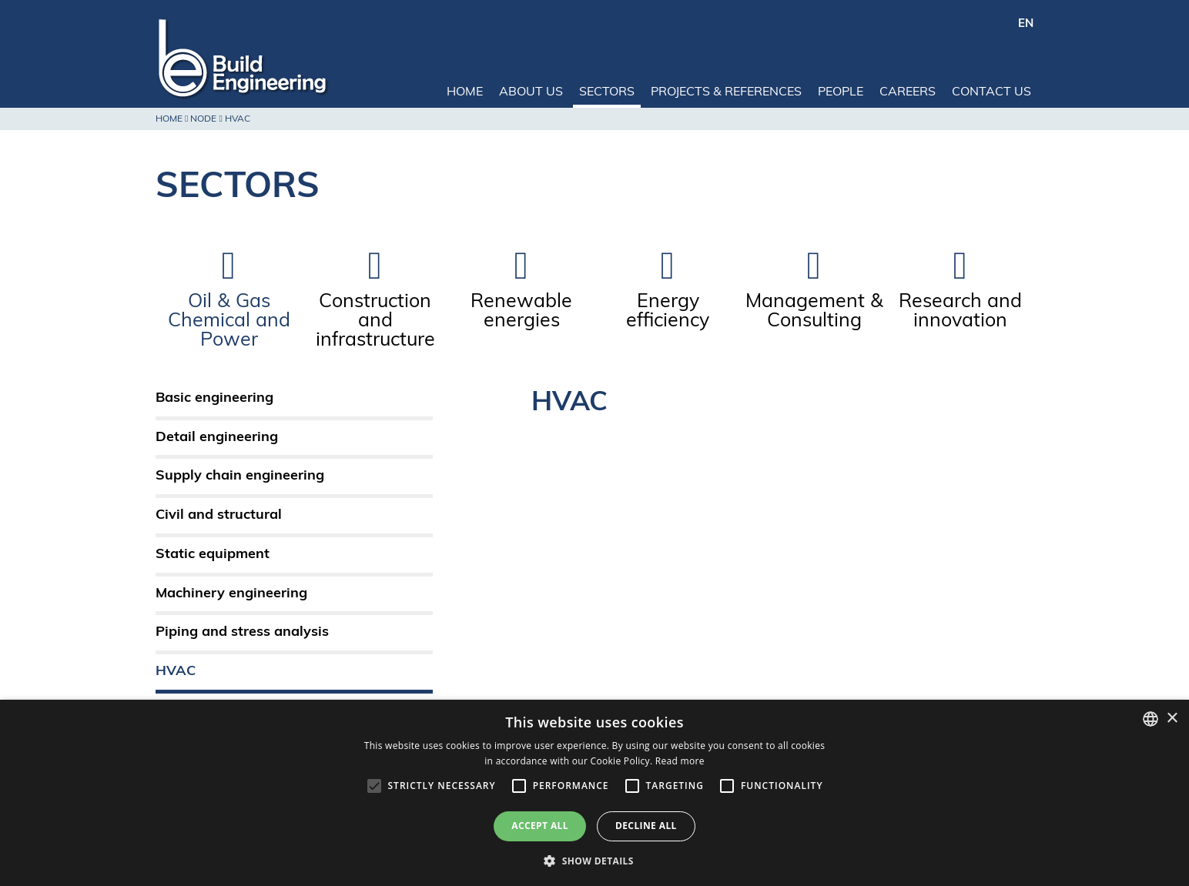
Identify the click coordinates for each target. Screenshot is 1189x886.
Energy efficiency (667, 312)
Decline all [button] (646, 825)
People (840, 92)
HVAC (176, 671)
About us (531, 92)
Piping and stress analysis (242, 632)
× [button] (1171, 718)
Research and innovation (960, 312)
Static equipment (213, 554)
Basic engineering (214, 398)
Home (465, 92)
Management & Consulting (814, 312)
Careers (907, 92)
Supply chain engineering (240, 476)
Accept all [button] (539, 825)
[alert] (594, 793)
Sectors (607, 92)
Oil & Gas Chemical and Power (229, 321)
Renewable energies (521, 312)
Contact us (991, 92)
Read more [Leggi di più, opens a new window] (680, 760)
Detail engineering (217, 437)
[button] (594, 860)
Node (203, 119)
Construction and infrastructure (375, 321)
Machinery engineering (231, 594)
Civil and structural (219, 515)
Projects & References (726, 92)
